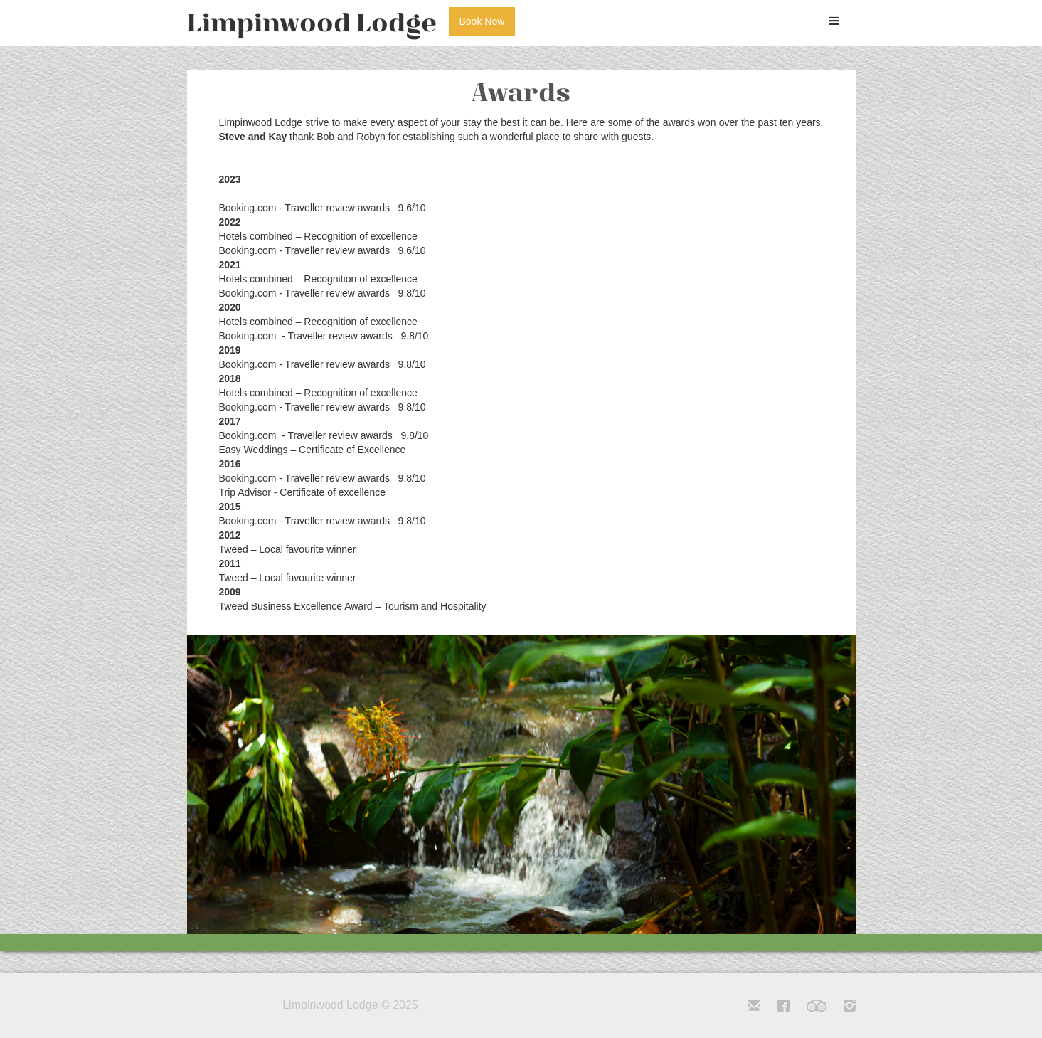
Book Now (482, 21)
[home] (312, 23)
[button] (834, 21)
